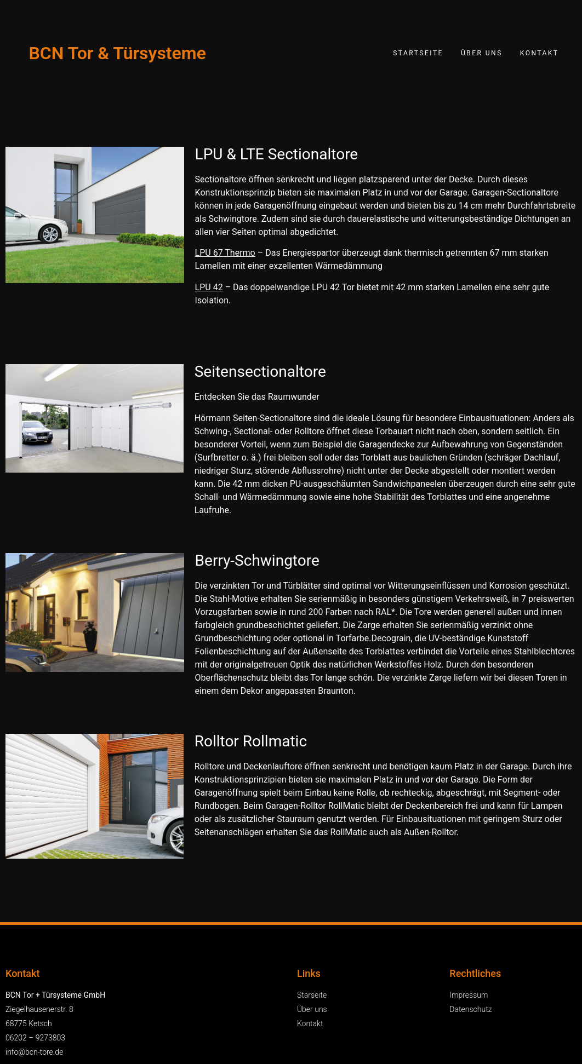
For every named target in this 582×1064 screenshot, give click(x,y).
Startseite (418, 53)
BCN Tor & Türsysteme (117, 53)
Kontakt (539, 53)
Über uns (482, 53)
